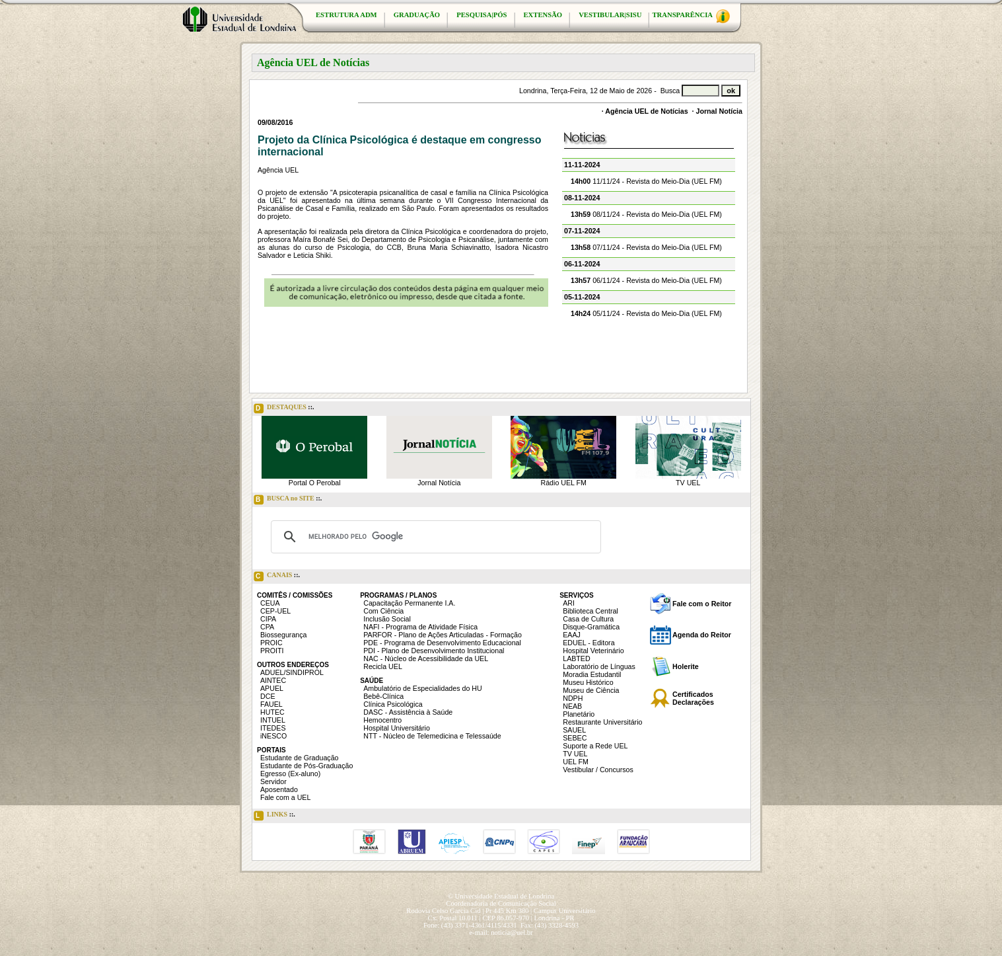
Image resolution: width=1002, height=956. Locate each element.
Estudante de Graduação (299, 758)
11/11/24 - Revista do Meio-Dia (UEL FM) (646, 181)
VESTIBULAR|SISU (610, 15)
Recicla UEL (382, 666)
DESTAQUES (284, 408)
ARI (569, 603)
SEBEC (575, 738)
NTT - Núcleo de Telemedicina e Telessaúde (432, 736)
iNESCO (273, 736)
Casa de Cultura (588, 619)
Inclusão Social (387, 619)
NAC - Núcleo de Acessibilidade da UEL (425, 658)
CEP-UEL (275, 611)
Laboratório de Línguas (599, 666)
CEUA (270, 603)
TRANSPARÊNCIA (691, 16)
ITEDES (273, 728)
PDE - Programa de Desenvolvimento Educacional (442, 643)
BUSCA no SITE (288, 500)
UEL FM (576, 762)
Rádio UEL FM (564, 483)
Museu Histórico (588, 682)
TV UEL (688, 483)
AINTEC (273, 680)
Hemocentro (382, 720)
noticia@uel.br (511, 932)
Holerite (685, 666)
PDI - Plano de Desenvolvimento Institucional (433, 651)
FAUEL (271, 704)
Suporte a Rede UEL (595, 746)
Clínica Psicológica (392, 704)
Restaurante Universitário (602, 722)
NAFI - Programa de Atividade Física (420, 627)
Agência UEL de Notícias (646, 111)
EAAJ (572, 635)
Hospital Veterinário (593, 651)
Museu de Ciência (591, 690)
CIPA (268, 619)
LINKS (274, 816)
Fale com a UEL (285, 797)
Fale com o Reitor (701, 604)
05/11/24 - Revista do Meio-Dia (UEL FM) (646, 313)
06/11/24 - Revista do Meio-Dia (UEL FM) (646, 280)
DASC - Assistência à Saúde (407, 712)
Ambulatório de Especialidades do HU (422, 688)
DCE (267, 696)
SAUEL (574, 730)
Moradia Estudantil (592, 674)
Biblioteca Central (590, 611)
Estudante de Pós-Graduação (306, 766)
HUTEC (272, 712)
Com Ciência (383, 611)
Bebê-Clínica (383, 696)
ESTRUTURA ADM (346, 15)
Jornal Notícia (719, 111)
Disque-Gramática (591, 627)
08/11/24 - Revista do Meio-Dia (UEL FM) (646, 214)
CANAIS (277, 576)
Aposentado (279, 789)
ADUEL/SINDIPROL (292, 672)
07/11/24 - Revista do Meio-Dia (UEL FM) (646, 247)
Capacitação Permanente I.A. (409, 603)
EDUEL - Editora (588, 643)
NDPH (573, 698)
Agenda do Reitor (701, 635)
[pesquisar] (433, 537)
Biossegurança (283, 635)
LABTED (576, 658)
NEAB (572, 706)
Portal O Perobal (315, 483)
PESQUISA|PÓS (481, 15)
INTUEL (272, 720)
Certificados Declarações (693, 698)
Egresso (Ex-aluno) (290, 773)
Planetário (578, 714)
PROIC (271, 643)
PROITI (272, 651)
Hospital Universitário (396, 728)
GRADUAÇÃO (417, 15)
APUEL (271, 688)
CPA (267, 627)
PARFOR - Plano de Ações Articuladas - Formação (442, 635)
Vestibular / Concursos (598, 770)
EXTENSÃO (543, 15)
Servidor (273, 781)
